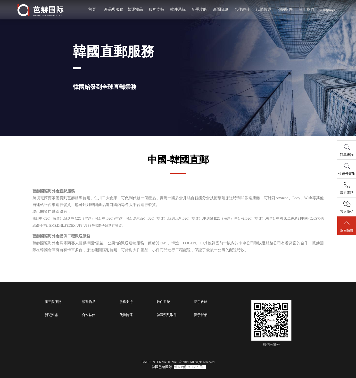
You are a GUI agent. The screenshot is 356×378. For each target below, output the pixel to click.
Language (325, 9)
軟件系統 (178, 9)
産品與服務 (114, 9)
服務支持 (157, 9)
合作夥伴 (241, 9)
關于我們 (305, 9)
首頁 (93, 9)
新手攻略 (199, 9)
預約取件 (283, 9)
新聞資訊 (220, 9)
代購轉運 (262, 9)
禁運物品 (135, 9)
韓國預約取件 (167, 315)
